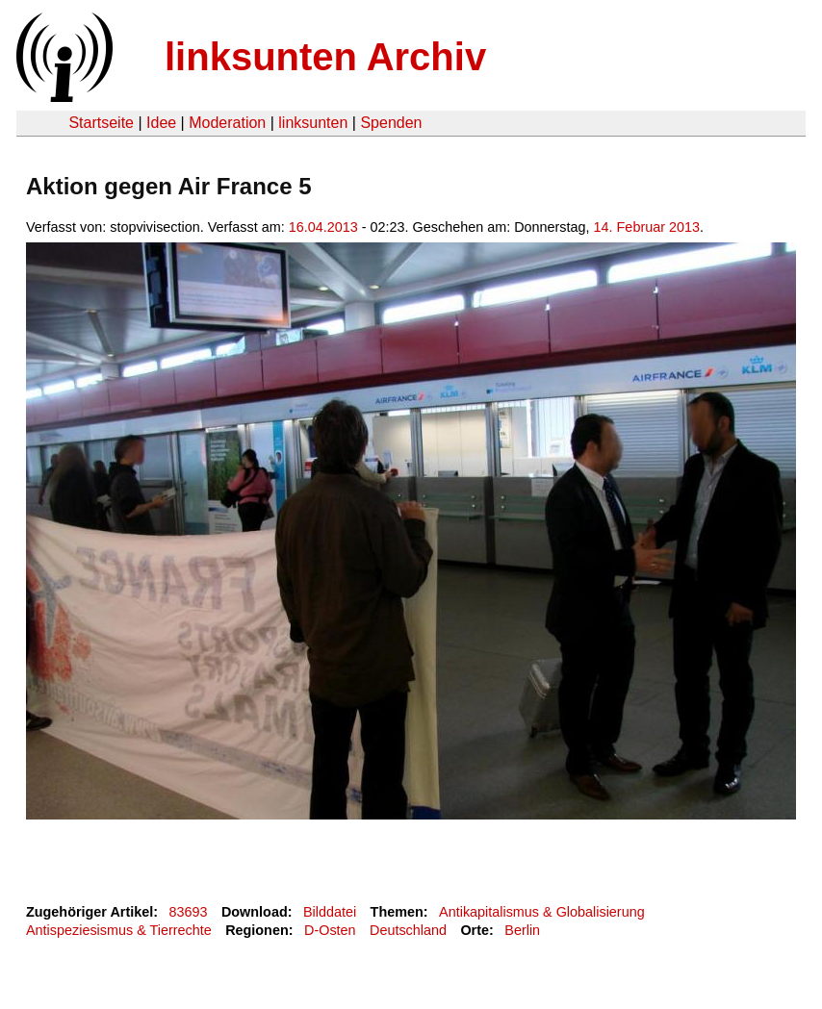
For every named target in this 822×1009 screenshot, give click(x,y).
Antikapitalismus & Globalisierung (542, 912)
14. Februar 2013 (647, 227)
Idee (161, 122)
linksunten (312, 122)
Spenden (391, 122)
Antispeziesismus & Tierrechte (119, 930)
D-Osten (330, 930)
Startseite (101, 122)
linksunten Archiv (325, 57)
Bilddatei (329, 912)
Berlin (522, 930)
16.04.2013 (323, 227)
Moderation (227, 122)
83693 (188, 912)
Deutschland (408, 930)
